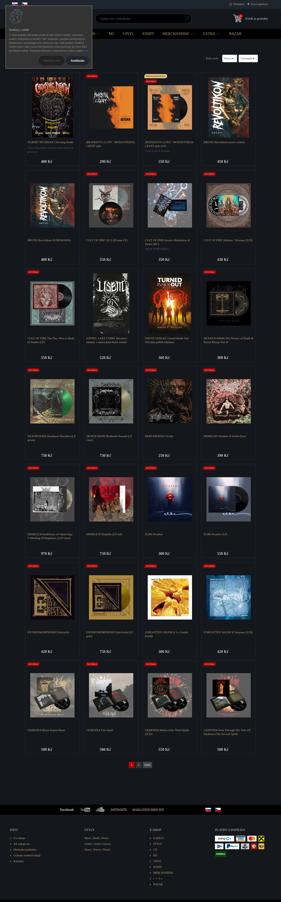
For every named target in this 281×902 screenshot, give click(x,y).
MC (112, 34)
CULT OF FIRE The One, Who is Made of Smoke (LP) (51, 340)
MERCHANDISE (176, 34)
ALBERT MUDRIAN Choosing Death (50, 142)
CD (92, 34)
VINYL (128, 34)
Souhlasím (77, 60)
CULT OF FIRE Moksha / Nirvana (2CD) (228, 240)
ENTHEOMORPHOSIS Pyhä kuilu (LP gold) (109, 635)
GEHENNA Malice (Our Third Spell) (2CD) (167, 734)
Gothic (88, 846)
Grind (97, 846)
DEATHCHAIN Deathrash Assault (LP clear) (109, 439)
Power (97, 851)
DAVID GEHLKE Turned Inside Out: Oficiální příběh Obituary (167, 340)
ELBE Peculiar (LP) (216, 535)
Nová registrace (259, 4)
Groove (106, 846)
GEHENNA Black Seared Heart (46, 732)
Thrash (106, 851)
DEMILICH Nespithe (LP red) (104, 535)
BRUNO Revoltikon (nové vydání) (224, 142)
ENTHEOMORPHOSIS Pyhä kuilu (49, 633)
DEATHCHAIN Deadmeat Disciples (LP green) (52, 439)
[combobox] (229, 58)
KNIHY (148, 34)
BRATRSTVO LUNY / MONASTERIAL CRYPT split (110, 144)
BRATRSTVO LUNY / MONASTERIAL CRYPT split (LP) (169, 144)
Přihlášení (238, 4)
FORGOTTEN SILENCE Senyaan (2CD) (228, 633)
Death (96, 840)
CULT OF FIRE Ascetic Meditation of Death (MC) (167, 242)
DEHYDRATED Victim (159, 437)
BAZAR (235, 34)
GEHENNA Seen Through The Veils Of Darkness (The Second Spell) (227, 734)
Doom (104, 840)
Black (88, 840)
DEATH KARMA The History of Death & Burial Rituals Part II (227, 340)
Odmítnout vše (51, 60)
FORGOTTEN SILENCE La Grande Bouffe (167, 635)
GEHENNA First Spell (99, 732)
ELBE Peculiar (154, 535)
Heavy (88, 851)
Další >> (147, 767)
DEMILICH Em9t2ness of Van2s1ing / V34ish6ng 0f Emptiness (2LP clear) (50, 537)
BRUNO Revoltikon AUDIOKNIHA (49, 240)
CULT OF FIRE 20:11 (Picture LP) (107, 240)
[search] (187, 20)
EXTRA (209, 34)
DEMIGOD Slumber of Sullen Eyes (225, 437)
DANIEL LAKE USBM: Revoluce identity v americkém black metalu (106, 340)
